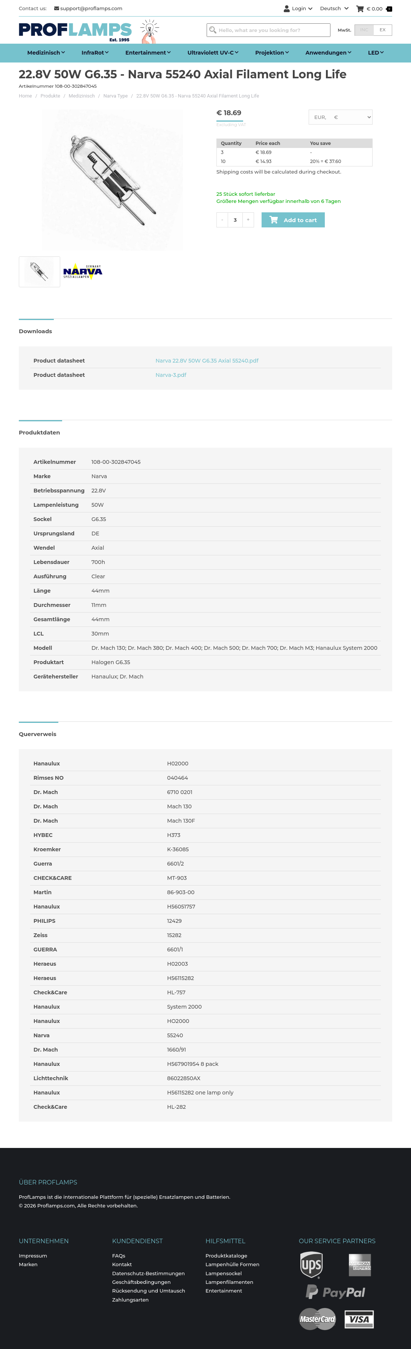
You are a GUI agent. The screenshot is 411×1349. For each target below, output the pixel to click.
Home (25, 96)
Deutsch (334, 8)
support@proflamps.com (88, 8)
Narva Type (116, 96)
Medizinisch (82, 96)
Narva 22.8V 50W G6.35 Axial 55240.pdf (206, 360)
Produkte (50, 96)
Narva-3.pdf (170, 375)
